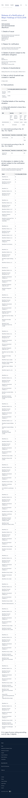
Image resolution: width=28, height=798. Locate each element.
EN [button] (21, 5)
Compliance (3, 759)
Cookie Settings (4, 781)
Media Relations (4, 757)
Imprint (2, 787)
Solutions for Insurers (5, 750)
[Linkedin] (3, 773)
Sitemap (2, 785)
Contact (2, 776)
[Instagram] (12, 773)
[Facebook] (16, 773)
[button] (2, 5)
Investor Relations (4, 754)
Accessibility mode (6, 791)
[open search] (26, 5)
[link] (12, 5)
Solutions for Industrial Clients (6, 748)
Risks (2, 746)
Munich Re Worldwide (5, 766)
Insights (2, 752)
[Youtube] (7, 773)
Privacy (2, 779)
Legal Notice (3, 783)
